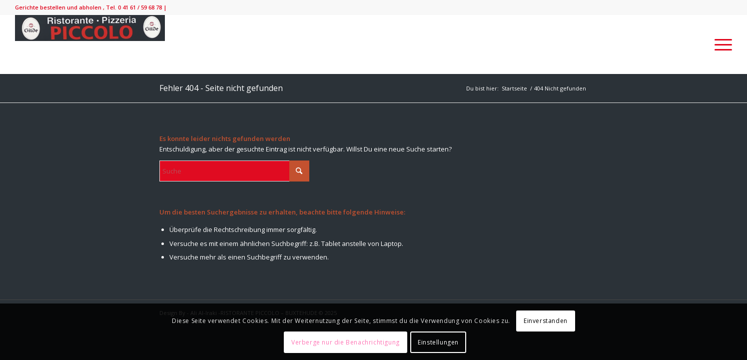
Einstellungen (438, 342)
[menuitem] (720, 44)
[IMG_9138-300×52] (90, 44)
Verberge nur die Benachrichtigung (345, 342)
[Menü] (720, 44)
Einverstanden (546, 320)
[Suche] (234, 171)
